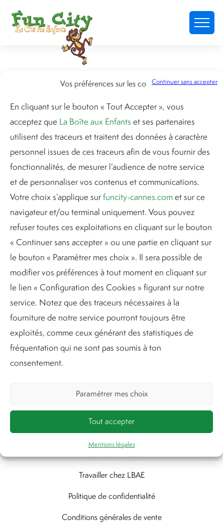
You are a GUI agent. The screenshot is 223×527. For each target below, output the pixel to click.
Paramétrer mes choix (112, 393)
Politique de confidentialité (111, 496)
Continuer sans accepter (184, 81)
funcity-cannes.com (138, 196)
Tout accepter (111, 421)
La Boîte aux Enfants (95, 121)
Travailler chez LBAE (112, 475)
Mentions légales (111, 444)
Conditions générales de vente (112, 517)
